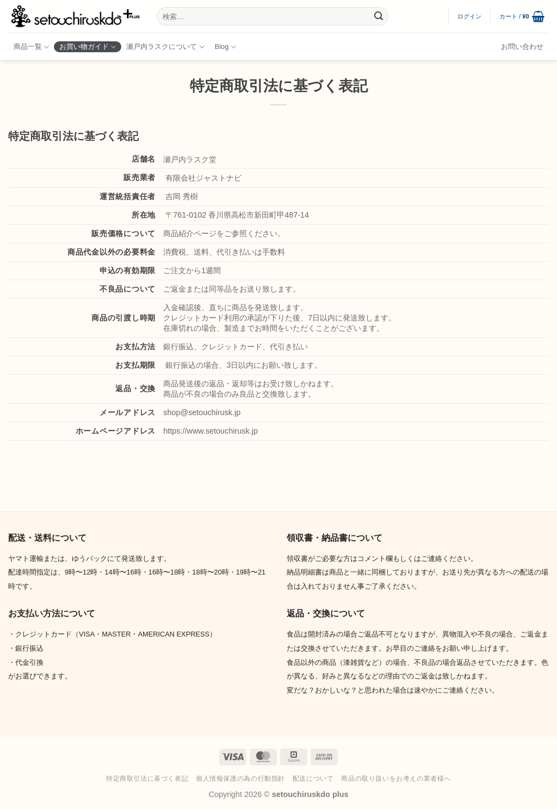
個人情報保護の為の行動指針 (240, 778)
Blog (225, 47)
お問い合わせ (522, 46)
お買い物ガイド (87, 47)
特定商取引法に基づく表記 (147, 778)
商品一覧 (31, 47)
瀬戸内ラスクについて (165, 47)
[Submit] (378, 16)
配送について (313, 778)
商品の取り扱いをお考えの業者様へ (396, 778)
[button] (469, 16)
